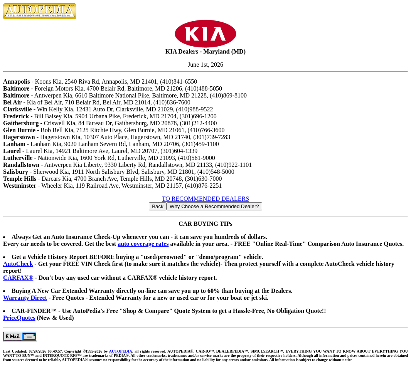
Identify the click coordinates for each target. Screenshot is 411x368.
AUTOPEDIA (120, 351)
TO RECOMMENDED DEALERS (205, 198)
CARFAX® (18, 277)
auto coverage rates (143, 243)
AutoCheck (18, 263)
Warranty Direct (25, 297)
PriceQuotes (19, 317)
